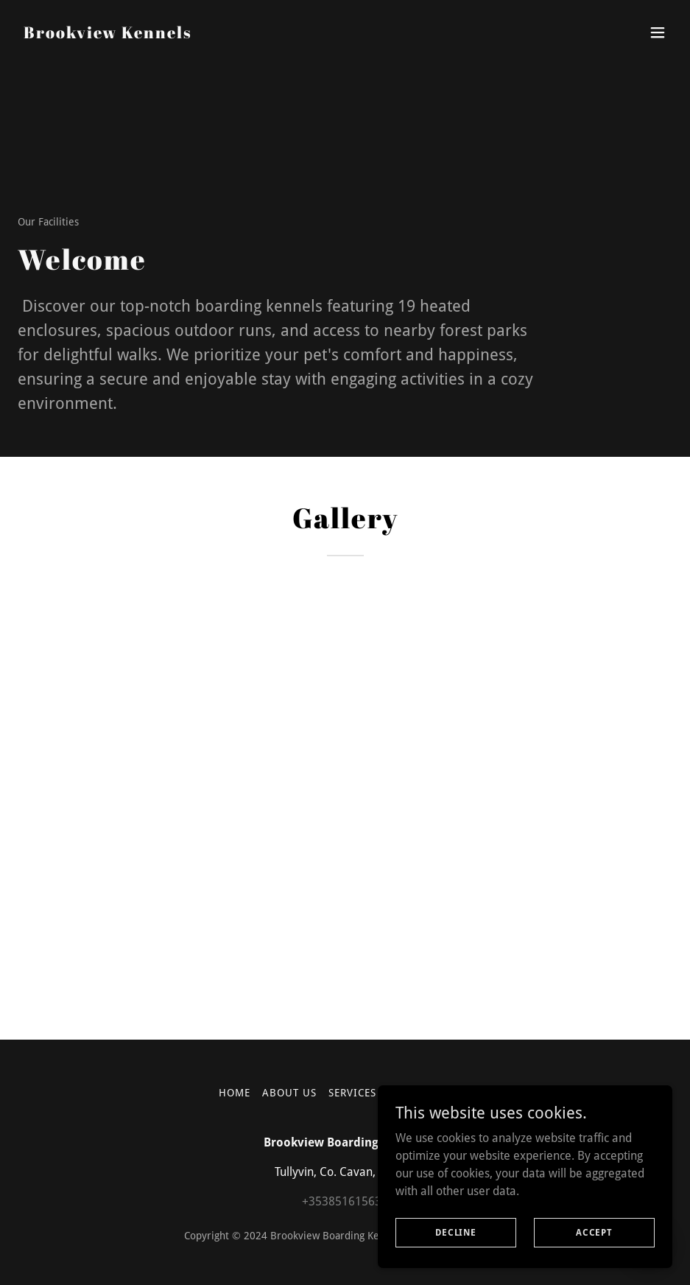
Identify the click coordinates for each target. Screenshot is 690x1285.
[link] (108, 34)
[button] (657, 32)
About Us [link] (289, 1093)
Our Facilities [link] (429, 1093)
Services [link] (352, 1093)
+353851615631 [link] (345, 1201)
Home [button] (234, 1093)
